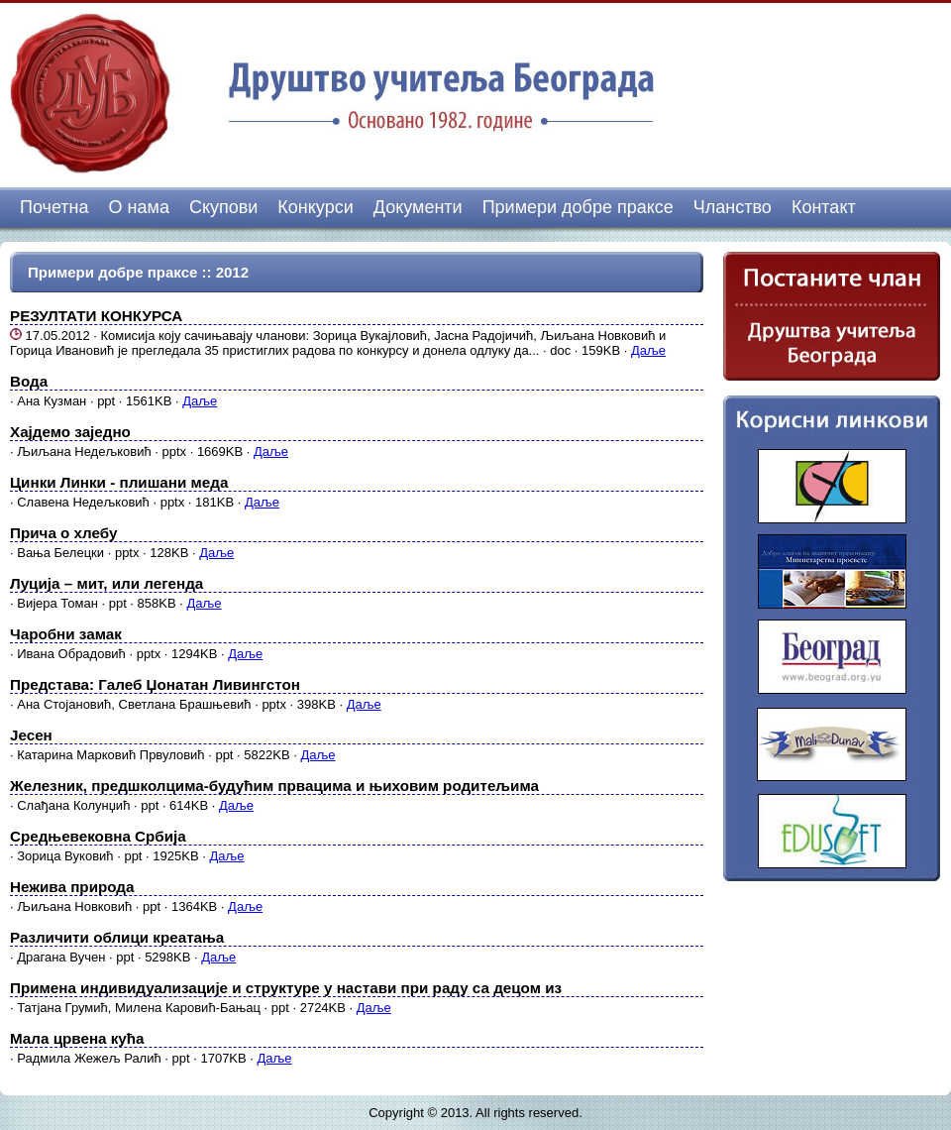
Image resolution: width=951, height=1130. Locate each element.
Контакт (824, 207)
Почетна (54, 207)
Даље (648, 350)
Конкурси (315, 207)
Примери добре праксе (578, 207)
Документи (418, 207)
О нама (139, 207)
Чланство (732, 207)
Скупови (223, 207)
